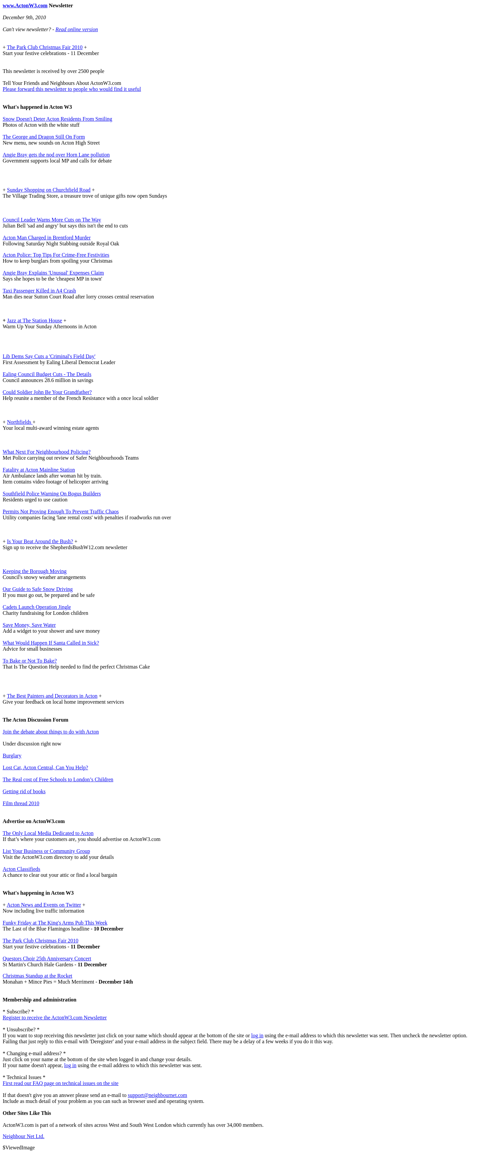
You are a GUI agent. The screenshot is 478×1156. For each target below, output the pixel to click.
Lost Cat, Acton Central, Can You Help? (45, 767)
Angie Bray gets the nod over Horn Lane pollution (56, 155)
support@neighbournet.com (157, 1095)
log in (257, 1035)
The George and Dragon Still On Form (44, 137)
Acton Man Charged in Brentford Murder (47, 237)
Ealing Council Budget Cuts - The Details (47, 374)
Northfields (20, 422)
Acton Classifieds (21, 869)
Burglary (12, 755)
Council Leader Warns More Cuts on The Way (52, 220)
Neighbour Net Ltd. (23, 1136)
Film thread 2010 (21, 803)
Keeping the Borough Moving (34, 571)
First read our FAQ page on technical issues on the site (61, 1083)
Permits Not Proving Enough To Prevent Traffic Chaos (61, 511)
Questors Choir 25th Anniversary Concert (47, 958)
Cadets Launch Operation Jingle (37, 607)
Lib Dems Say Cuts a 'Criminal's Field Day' (49, 356)
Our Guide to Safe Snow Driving (38, 589)
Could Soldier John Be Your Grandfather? (47, 392)
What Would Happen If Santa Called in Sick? (51, 643)
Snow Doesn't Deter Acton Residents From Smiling (57, 119)
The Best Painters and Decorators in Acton (52, 696)
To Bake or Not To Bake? (30, 661)
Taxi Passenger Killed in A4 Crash (39, 290)
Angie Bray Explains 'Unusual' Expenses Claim (53, 273)
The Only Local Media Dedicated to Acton (48, 833)
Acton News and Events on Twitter (44, 905)
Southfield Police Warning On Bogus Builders (52, 493)
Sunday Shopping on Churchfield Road (49, 190)
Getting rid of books (24, 791)
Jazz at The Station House (34, 320)
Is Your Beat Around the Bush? (40, 541)
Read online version (76, 29)
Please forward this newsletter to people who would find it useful (72, 89)
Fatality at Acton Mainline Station (39, 470)
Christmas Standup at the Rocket (37, 976)
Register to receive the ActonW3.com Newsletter (55, 1017)
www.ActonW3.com (25, 5)
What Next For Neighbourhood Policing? (47, 452)
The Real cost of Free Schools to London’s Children (58, 779)
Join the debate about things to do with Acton (51, 732)
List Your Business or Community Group (46, 851)
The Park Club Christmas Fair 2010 (45, 47)
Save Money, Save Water (29, 625)
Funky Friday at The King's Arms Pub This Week (55, 923)
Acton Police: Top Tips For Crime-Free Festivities (56, 255)
